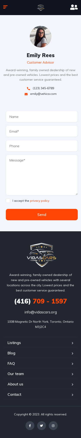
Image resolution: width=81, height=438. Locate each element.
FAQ (11, 363)
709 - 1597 (40, 301)
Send (41, 214)
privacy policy (39, 201)
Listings (14, 342)
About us (15, 384)
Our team (16, 373)
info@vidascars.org (40, 312)
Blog (11, 353)
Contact (14, 394)
